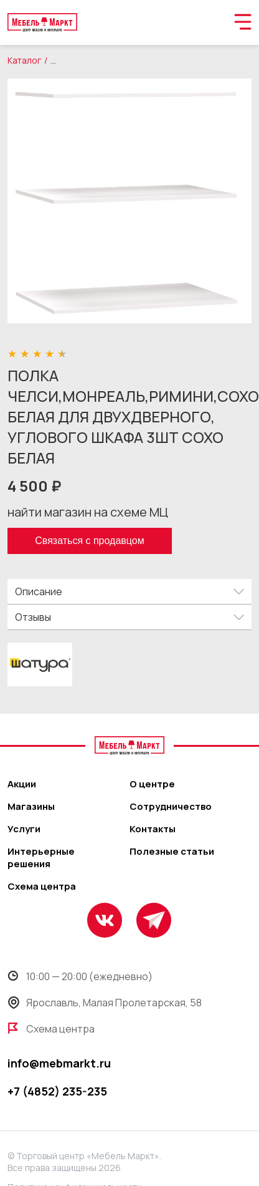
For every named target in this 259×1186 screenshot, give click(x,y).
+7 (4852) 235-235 (57, 1091)
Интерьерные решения (41, 857)
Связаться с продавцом (89, 540)
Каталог (24, 60)
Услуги (23, 829)
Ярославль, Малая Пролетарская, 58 (104, 1002)
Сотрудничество (171, 806)
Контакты (153, 829)
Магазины (31, 806)
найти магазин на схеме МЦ (87, 511)
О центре (152, 784)
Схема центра (41, 886)
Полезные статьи (172, 851)
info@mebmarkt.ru (59, 1063)
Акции (21, 784)
